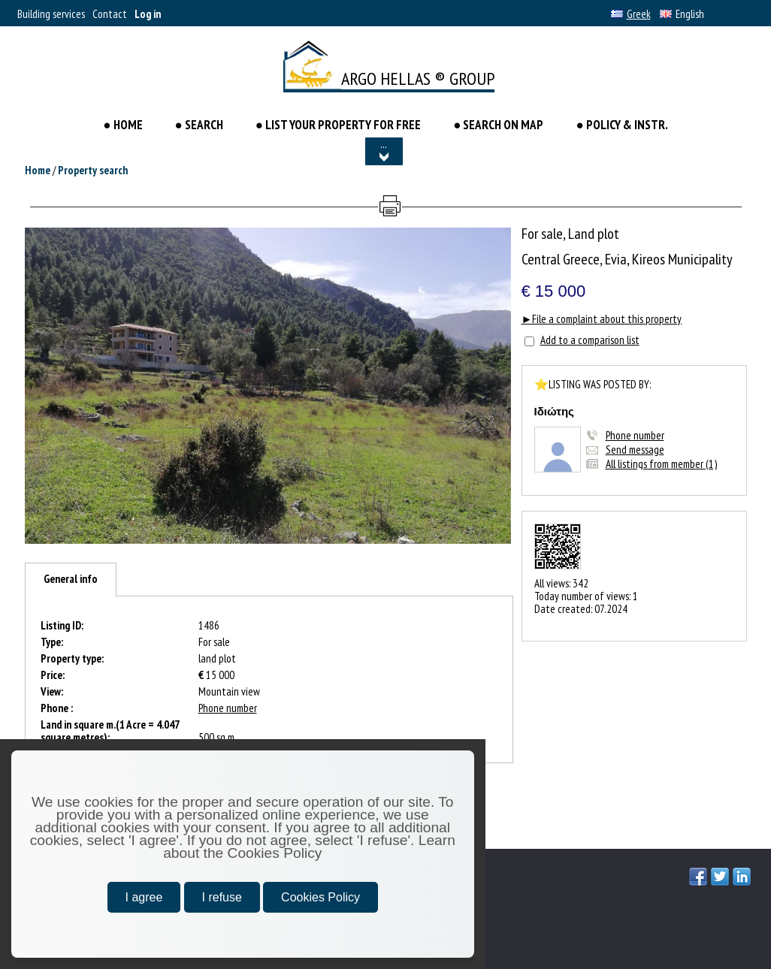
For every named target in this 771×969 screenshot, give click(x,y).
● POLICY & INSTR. (621, 124)
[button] (497, 241)
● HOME (123, 124)
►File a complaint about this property (602, 319)
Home (37, 170)
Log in (148, 14)
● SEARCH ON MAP (498, 124)
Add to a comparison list (589, 340)
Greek (631, 14)
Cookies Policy (320, 897)
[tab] (70, 579)
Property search (93, 170)
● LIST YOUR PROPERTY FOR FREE (338, 124)
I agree (144, 897)
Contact (109, 14)
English (682, 14)
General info (71, 579)
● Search (199, 124)
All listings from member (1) (661, 464)
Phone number (635, 435)
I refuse (222, 897)
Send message (635, 449)
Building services (51, 14)
